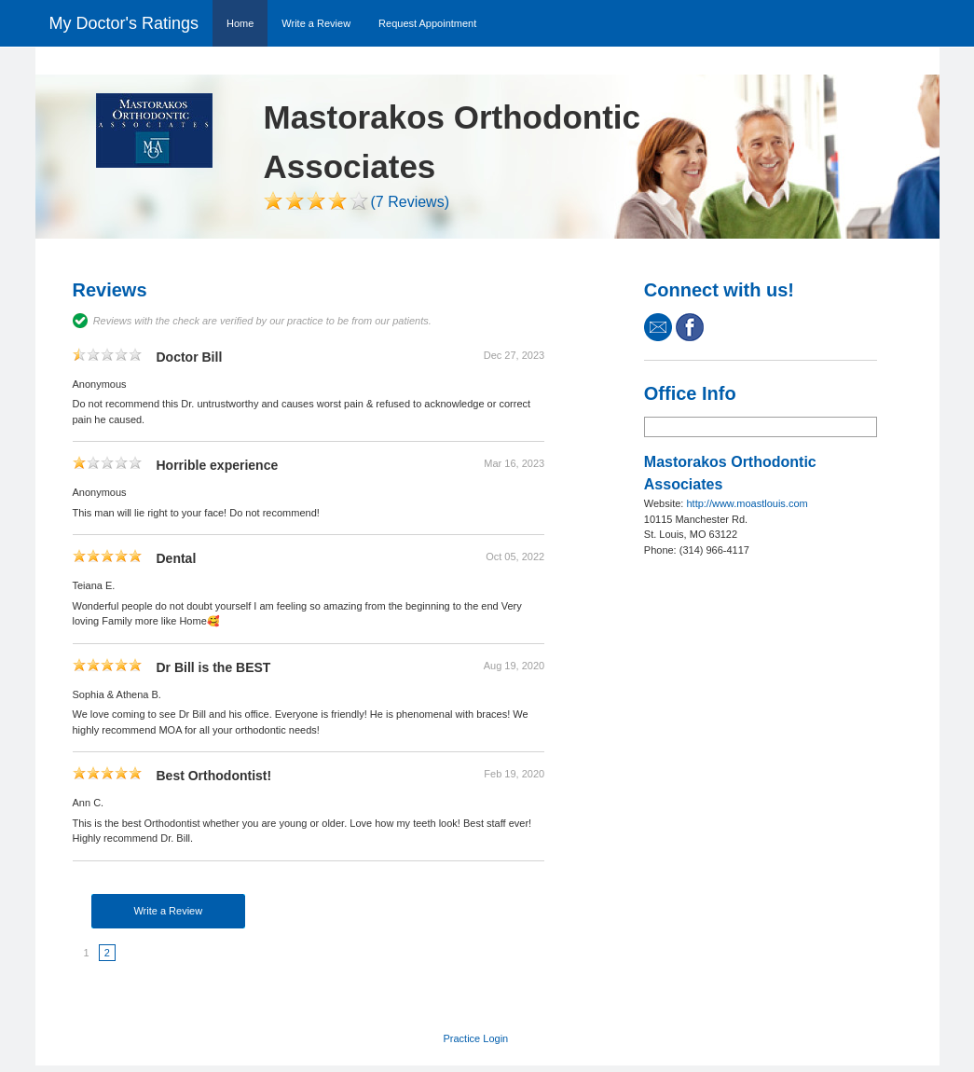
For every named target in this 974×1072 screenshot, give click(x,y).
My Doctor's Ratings (124, 23)
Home (240, 23)
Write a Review (315, 23)
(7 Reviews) (410, 202)
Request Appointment (427, 23)
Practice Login (476, 1038)
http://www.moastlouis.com (746, 503)
